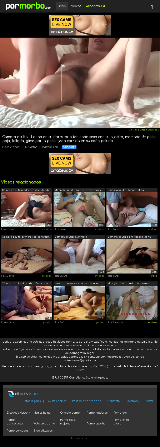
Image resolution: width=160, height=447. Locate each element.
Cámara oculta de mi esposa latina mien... (129, 237)
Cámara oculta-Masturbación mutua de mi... (25, 284)
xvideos (46, 229)
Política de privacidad (86, 401)
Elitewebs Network (18, 412)
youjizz (47, 322)
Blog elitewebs (43, 430)
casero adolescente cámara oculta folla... (76, 284)
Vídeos (76, 6)
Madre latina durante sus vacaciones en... (78, 190)
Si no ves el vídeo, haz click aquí (144, 130)
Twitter (149, 401)
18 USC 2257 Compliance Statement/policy (80, 377)
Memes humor (43, 412)
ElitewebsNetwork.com (141, 366)
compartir (69, 147)
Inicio (62, 6)
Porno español (96, 423)
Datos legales (31, 401)
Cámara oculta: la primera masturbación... (71, 237)
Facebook (132, 401)
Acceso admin (80, 438)
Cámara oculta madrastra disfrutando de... (26, 190)
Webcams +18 (95, 6)
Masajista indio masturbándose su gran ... (129, 284)
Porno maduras (97, 412)
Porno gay (121, 412)
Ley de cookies (56, 401)
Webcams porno (44, 423)
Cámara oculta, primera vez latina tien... (26, 237)
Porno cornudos (17, 430)
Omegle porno (70, 412)
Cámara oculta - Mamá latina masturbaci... (126, 190)
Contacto (113, 401)
